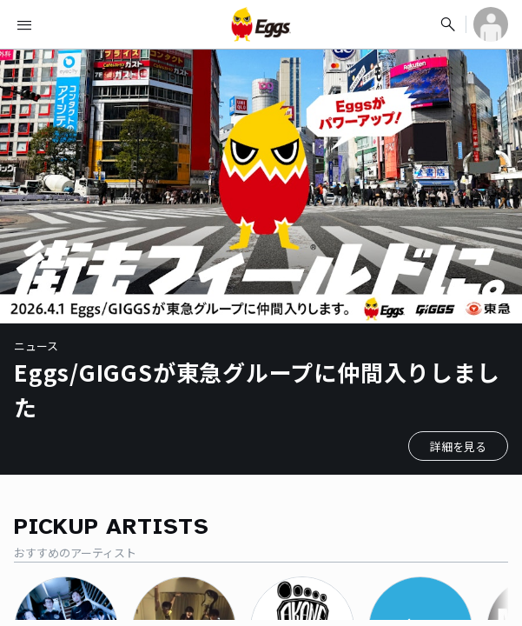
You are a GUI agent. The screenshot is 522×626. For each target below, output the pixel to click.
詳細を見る (458, 446)
